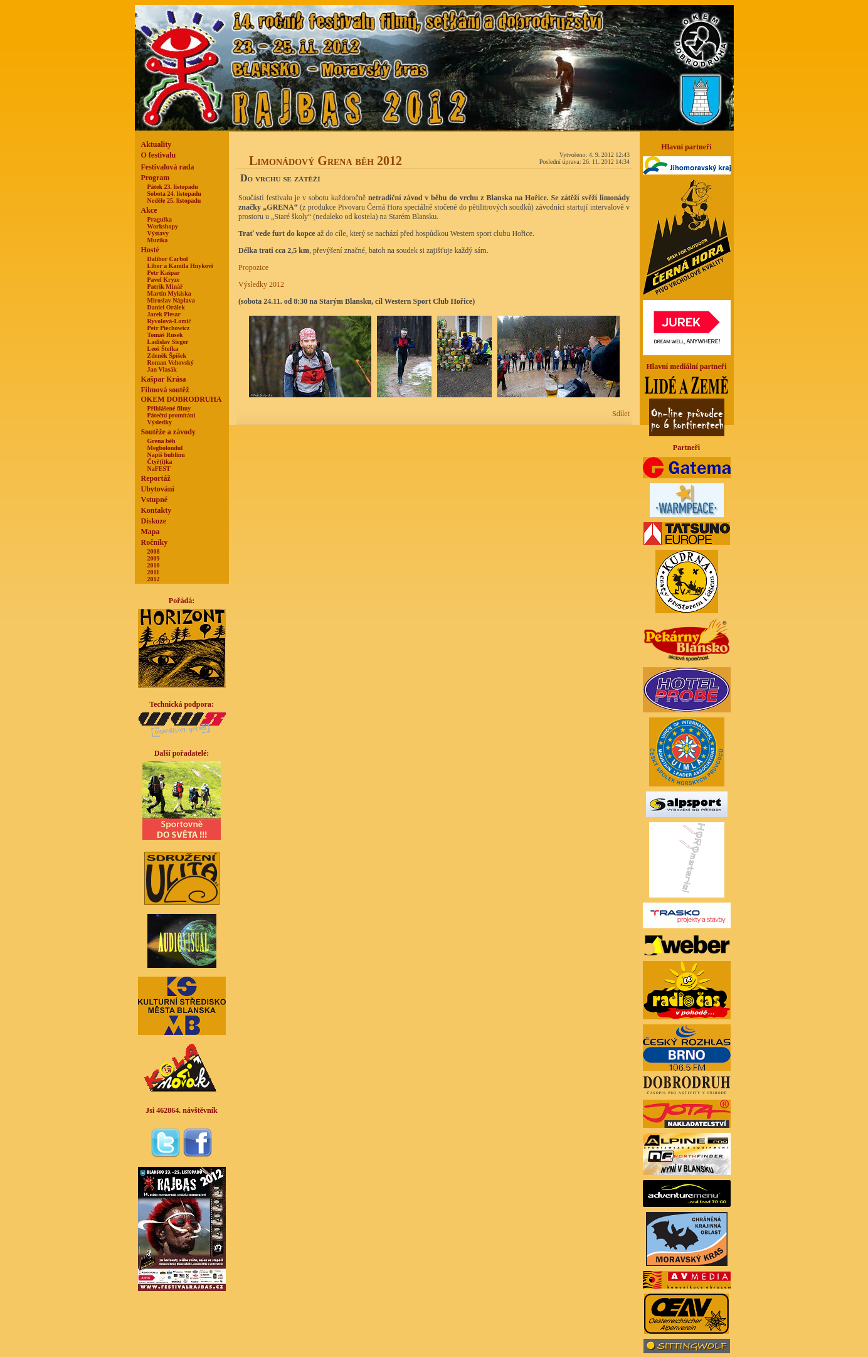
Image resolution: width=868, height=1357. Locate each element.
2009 (153, 558)
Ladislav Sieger (168, 341)
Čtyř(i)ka (159, 461)
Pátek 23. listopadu (172, 186)
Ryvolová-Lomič (169, 321)
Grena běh (161, 440)
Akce (149, 210)
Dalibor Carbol (167, 258)
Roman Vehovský (170, 362)
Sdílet (621, 413)
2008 (153, 551)
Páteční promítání (171, 415)
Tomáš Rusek (165, 334)
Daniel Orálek (166, 307)
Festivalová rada (167, 167)
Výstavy (158, 233)
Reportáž (156, 478)
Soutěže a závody (168, 431)
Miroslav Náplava (171, 300)
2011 (153, 572)
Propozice (253, 267)
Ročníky (154, 542)
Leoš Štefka (163, 348)
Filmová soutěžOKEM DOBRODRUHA (181, 394)
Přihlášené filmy (169, 408)
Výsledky (159, 422)
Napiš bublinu (166, 454)
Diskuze (154, 521)
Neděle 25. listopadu (174, 200)
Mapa (150, 531)
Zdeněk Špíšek (167, 355)
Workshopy (162, 226)
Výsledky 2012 (261, 284)
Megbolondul (165, 447)
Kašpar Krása (163, 379)
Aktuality (156, 144)
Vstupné (154, 499)
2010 (153, 565)
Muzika (157, 240)
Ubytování (157, 489)
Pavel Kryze (163, 279)
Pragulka (159, 219)
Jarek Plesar (164, 314)
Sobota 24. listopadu (174, 193)
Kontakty (156, 510)
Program (155, 177)
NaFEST (159, 468)
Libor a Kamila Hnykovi (180, 265)
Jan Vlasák (162, 369)
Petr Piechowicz (168, 327)
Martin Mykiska (169, 293)
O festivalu (158, 155)
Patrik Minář (165, 286)
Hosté (150, 249)
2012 (153, 579)
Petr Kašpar (163, 272)
